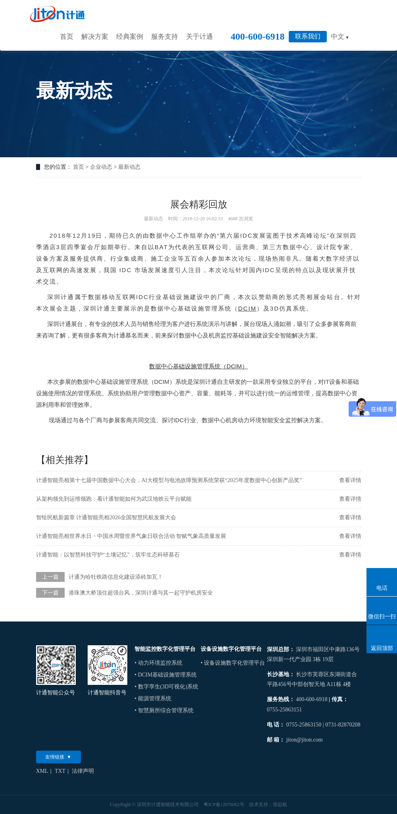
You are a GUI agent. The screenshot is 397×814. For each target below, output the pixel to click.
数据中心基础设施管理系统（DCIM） (198, 366)
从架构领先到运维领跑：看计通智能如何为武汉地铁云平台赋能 (114, 499)
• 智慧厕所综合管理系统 (163, 710)
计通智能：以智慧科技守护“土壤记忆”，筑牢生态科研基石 (108, 555)
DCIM (247, 308)
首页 (66, 36)
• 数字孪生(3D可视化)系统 (166, 687)
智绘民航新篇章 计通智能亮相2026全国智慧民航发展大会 (106, 517)
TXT (60, 771)
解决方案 (94, 36)
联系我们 (307, 36)
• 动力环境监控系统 (158, 663)
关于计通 (199, 36)
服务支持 (164, 36)
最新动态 (129, 167)
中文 (340, 36)
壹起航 (280, 804)
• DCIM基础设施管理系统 (165, 675)
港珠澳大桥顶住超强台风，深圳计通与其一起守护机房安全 (141, 593)
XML (42, 771)
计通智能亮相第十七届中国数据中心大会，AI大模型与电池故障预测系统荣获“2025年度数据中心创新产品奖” (169, 480)
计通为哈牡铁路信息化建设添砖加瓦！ (116, 577)
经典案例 (129, 36)
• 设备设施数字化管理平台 (233, 663)
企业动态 (101, 167)
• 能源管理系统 (152, 699)
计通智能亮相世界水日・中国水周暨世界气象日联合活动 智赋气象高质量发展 (131, 536)
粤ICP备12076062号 (223, 804)
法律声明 (83, 771)
